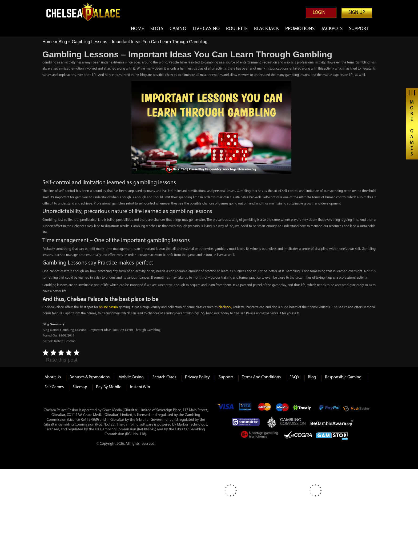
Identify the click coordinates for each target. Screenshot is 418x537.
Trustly (303, 408)
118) (142, 434)
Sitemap (80, 387)
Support (358, 28)
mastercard (264, 408)
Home (137, 28)
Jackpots (332, 28)
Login (319, 12)
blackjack (224, 307)
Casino (178, 28)
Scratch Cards (164, 377)
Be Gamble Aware (333, 422)
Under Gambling (260, 435)
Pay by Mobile (108, 387)
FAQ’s (294, 377)
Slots (156, 28)
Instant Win (140, 387)
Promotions (300, 28)
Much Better (356, 408)
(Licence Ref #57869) (83, 420)
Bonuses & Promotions (90, 377)
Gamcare (247, 422)
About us (53, 377)
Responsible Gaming (343, 377)
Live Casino (206, 28)
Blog (62, 41)
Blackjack (266, 28)
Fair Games (54, 387)
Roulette (237, 28)
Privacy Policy (197, 377)
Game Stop (332, 435)
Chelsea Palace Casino (86, 12)
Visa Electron (245, 408)
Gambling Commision (293, 422)
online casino (108, 307)
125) (112, 425)
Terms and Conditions (261, 377)
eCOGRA (298, 435)
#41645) (150, 429)
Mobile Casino (131, 377)
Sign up (356, 12)
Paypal (328, 408)
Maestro (282, 408)
